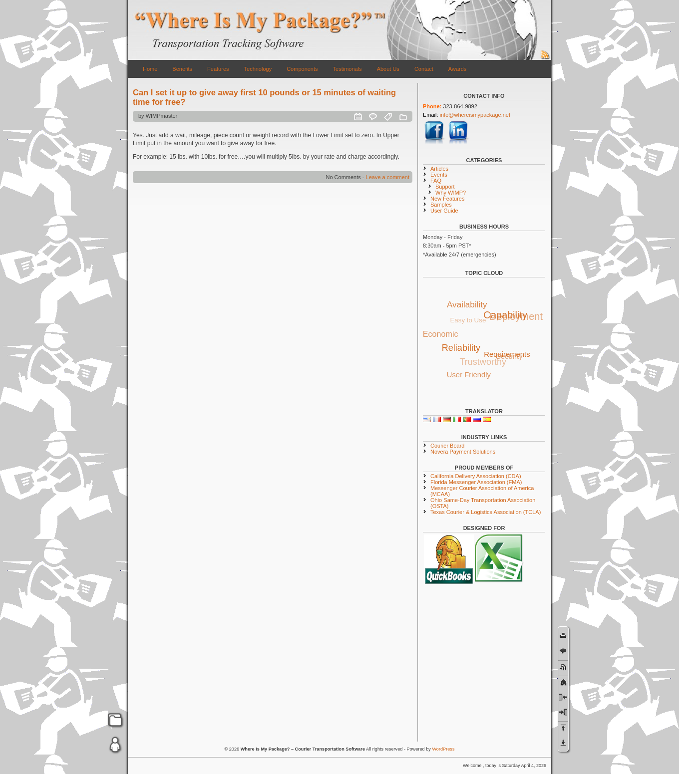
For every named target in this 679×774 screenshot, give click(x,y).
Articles (439, 169)
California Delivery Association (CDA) (475, 476)
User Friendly (469, 374)
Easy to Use (466, 321)
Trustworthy (481, 363)
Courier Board (447, 446)
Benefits (182, 69)
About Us (388, 69)
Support (445, 187)
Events (438, 175)
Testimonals (347, 69)
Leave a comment (387, 177)
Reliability (462, 347)
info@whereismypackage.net (475, 115)
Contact (423, 69)
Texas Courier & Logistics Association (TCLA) (485, 512)
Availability (467, 304)
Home (150, 69)
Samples (441, 205)
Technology (258, 69)
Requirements (508, 353)
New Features (447, 199)
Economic (440, 334)
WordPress (443, 749)
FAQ (435, 181)
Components (302, 69)
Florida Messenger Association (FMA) (476, 482)
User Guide (444, 211)
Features (218, 69)
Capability (506, 313)
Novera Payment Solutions (462, 452)
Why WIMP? (450, 193)
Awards (457, 69)
